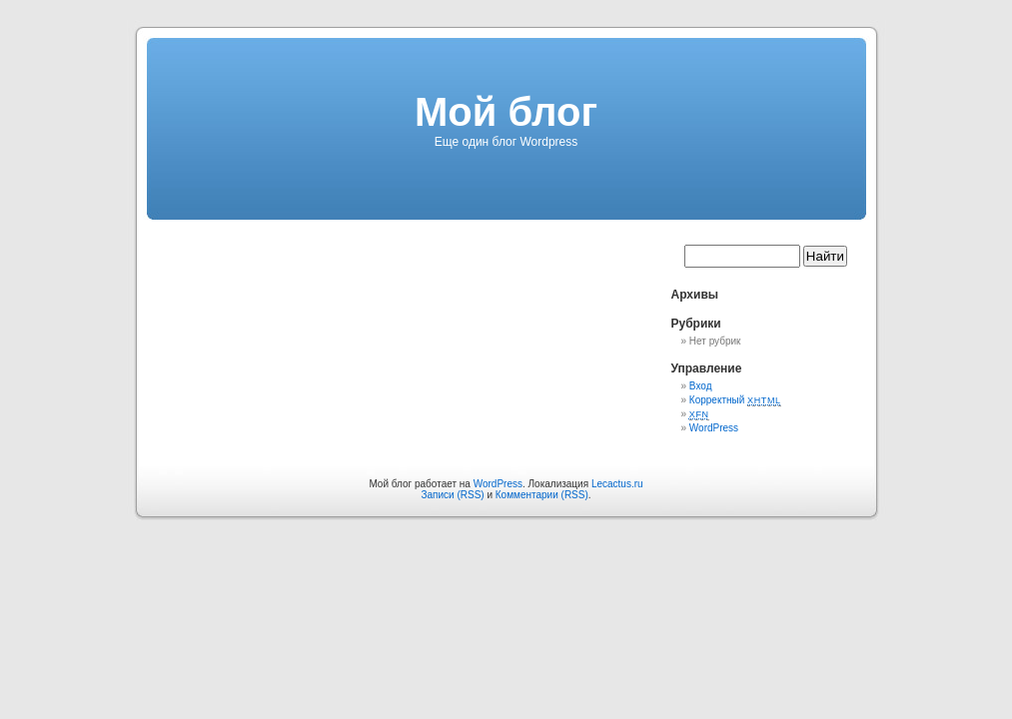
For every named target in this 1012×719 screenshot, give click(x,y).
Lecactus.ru (617, 483)
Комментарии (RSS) (542, 494)
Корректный (735, 399)
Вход (700, 385)
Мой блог (506, 112)
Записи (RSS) (452, 494)
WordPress (713, 427)
